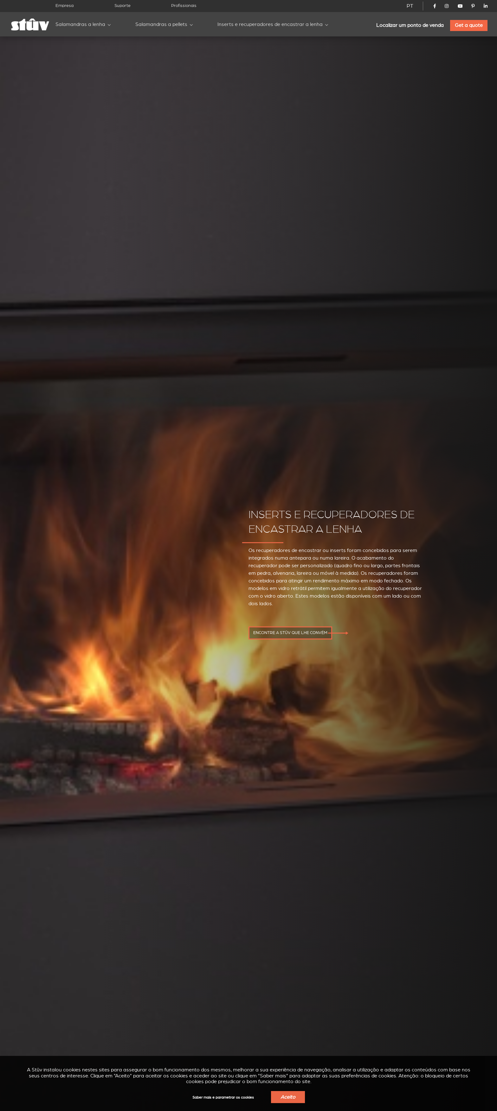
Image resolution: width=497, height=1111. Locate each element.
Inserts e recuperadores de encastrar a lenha (270, 24)
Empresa (64, 5)
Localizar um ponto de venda (410, 25)
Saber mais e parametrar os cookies (223, 1097)
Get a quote (469, 25)
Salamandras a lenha (80, 24)
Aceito (288, 1097)
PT (410, 6)
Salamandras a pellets (161, 24)
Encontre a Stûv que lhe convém (290, 633)
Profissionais (184, 5)
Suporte (122, 5)
